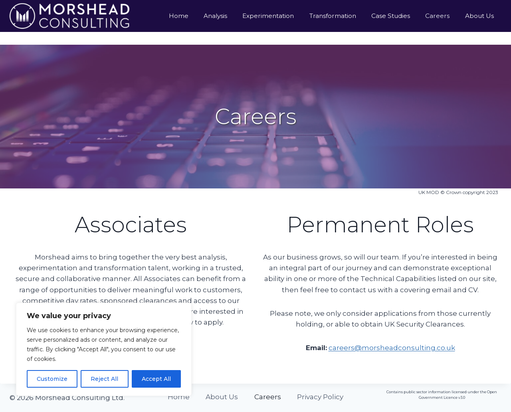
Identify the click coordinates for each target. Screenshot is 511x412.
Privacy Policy (320, 397)
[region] (104, 349)
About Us (479, 16)
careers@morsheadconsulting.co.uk (392, 348)
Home (178, 16)
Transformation (332, 16)
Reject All (104, 378)
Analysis (215, 16)
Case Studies (390, 16)
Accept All (156, 378)
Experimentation (268, 16)
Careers (437, 16)
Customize (52, 378)
